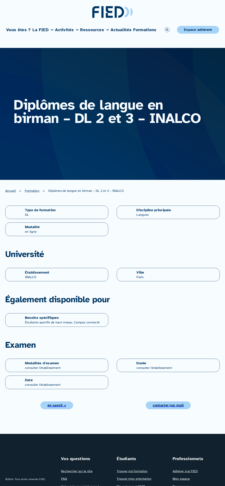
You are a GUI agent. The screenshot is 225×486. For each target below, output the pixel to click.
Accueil (10, 191)
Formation (32, 191)
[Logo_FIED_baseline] (28, 457)
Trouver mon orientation (134, 479)
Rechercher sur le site (76, 471)
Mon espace (181, 479)
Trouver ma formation (132, 471)
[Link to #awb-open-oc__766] (167, 29)
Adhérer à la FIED (185, 471)
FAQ (64, 479)
